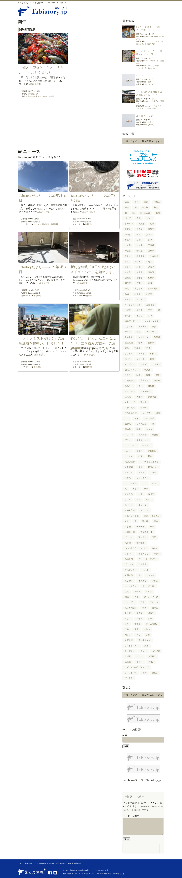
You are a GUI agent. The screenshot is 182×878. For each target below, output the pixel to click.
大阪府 (139, 397)
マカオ (128, 332)
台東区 (151, 267)
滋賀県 (128, 424)
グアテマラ (151, 332)
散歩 (154, 326)
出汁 (144, 673)
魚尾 (146, 646)
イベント (37, 224)
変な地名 (138, 289)
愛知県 (139, 251)
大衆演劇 (129, 467)
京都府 (139, 451)
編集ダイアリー (132, 321)
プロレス (129, 537)
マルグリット (142, 440)
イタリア (129, 472)
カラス (135, 489)
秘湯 (152, 224)
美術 (136, 418)
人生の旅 (156, 651)
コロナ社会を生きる (149, 462)
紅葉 (140, 456)
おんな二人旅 (131, 413)
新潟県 (139, 229)
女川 (144, 608)
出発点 (155, 435)
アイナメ (154, 602)
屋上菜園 (129, 343)
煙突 (127, 289)
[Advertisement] (69, 124)
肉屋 (136, 629)
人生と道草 (149, 418)
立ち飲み (129, 494)
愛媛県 (151, 343)
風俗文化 (129, 337)
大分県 (153, 472)
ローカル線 (145, 213)
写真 (138, 332)
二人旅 (128, 397)
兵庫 (136, 597)
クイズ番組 (130, 651)
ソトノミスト (142, 478)
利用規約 (28, 864)
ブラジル (129, 564)
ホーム (20, 864)
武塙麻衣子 (130, 510)
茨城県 (139, 245)
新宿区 (139, 240)
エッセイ (142, 505)
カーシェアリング (133, 305)
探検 (127, 207)
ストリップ (130, 402)
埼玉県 (139, 272)
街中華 (137, 624)
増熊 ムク (34, 94)
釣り (150, 316)
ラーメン (129, 224)
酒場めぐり (143, 554)
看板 (150, 283)
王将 (127, 624)
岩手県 (157, 337)
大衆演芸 (152, 397)
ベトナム (146, 445)
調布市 (128, 283)
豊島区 (128, 240)
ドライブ (140, 299)
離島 (127, 348)
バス (127, 418)
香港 (138, 218)
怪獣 (150, 456)
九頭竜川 (152, 656)
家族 (148, 635)
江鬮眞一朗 (130, 532)
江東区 (139, 283)
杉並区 (128, 299)
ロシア (155, 483)
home (154, 548)
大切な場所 (130, 462)
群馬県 (128, 316)
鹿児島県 (144, 380)
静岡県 (128, 235)
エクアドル (143, 337)
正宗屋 (128, 662)
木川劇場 (142, 581)
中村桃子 (140, 543)
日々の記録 (141, 424)
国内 (146, 202)
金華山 (155, 608)
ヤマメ (139, 75)
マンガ (149, 218)
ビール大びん (152, 624)
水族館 (128, 543)
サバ (144, 483)
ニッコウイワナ (144, 116)
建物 (152, 359)
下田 (154, 537)
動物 (127, 294)
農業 (152, 527)
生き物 (128, 527)
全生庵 (128, 613)
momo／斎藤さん (152, 516)
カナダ (143, 364)
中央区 (128, 256)
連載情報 (54, 224)
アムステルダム (132, 516)
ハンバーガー (131, 483)
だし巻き (129, 678)
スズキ (141, 472)
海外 (136, 202)
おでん (128, 478)
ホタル (157, 554)
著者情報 (45, 224)
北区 (150, 240)
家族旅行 (152, 451)
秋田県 (137, 294)
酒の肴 (145, 521)
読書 (138, 429)
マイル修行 (145, 391)
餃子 (150, 619)
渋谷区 (137, 262)
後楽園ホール (146, 532)
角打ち (147, 629)
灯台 (156, 207)
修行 (140, 386)
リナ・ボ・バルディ (148, 559)
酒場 (127, 202)
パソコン (129, 435)
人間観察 (129, 575)
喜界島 (157, 380)
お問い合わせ (60, 864)
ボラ (146, 489)
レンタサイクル (151, 321)
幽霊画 (139, 613)
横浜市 (128, 272)
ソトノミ (140, 359)
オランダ (144, 510)
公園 (158, 213)
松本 (156, 521)
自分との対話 (148, 586)
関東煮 (155, 581)
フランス (129, 554)
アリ (138, 635)
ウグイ (128, 500)
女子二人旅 (130, 408)
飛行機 (151, 386)
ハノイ (128, 451)
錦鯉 (148, 375)
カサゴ (128, 619)
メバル (145, 570)
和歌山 (139, 619)
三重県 (141, 354)
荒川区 (128, 359)
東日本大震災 (131, 608)
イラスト (129, 456)
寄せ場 (143, 402)
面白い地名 (153, 289)
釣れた (139, 656)
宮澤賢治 (142, 435)
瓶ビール (129, 505)
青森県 (128, 251)
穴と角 (128, 440)
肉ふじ (128, 635)
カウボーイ (130, 364)
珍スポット (153, 467)
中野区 (149, 262)
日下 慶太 (147, 82)
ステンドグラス (151, 597)
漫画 (140, 467)
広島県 (151, 278)
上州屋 (128, 656)
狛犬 (140, 343)
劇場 (127, 597)
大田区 (128, 267)
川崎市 (128, 310)
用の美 (128, 429)
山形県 (149, 294)
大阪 (127, 521)
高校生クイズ (144, 640)
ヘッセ (149, 429)
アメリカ (156, 364)
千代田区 (154, 256)
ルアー (137, 591)
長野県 (128, 375)
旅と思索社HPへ (74, 864)
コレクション (131, 445)
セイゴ (149, 500)
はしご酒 (146, 413)
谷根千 (151, 613)
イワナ (149, 591)
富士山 (139, 278)
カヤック (150, 575)
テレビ (143, 651)
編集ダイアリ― (132, 370)
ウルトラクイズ (132, 646)
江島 (142, 602)
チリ (148, 348)
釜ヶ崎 (143, 408)
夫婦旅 (141, 224)
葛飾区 (151, 272)
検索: (125, 735)
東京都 (139, 316)
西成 (138, 500)
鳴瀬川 (151, 662)
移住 (158, 375)
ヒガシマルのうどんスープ (137, 667)
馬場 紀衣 (129, 559)
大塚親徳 (129, 640)
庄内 (127, 629)
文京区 (149, 235)
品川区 (139, 267)
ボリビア (129, 354)
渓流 (127, 591)
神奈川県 (140, 256)
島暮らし (129, 386)
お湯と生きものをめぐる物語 (42, 96)
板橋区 (153, 354)
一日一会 (140, 527)
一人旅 (145, 207)
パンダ (128, 218)
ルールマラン (131, 586)
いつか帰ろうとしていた (136, 548)
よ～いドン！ (131, 673)
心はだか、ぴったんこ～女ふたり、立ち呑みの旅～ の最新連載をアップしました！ (93, 343)
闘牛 (138, 375)
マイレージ (130, 391)
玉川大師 (142, 326)
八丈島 (128, 245)
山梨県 (128, 278)
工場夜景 (150, 305)
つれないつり (149, 84)
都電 (158, 413)
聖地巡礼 (142, 537)
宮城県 (137, 348)
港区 (127, 262)
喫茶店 (147, 370)
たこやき (129, 581)
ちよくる (129, 326)
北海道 (128, 229)
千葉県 (151, 245)
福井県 (151, 494)
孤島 (138, 235)
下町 (150, 310)
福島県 (151, 251)
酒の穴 (155, 673)
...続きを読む (34, 84)
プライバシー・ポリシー (44, 864)
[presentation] (141, 848)
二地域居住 (130, 380)
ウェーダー (130, 602)
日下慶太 (142, 564)
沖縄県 (151, 229)
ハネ (140, 494)
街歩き (157, 202)
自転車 (139, 310)
